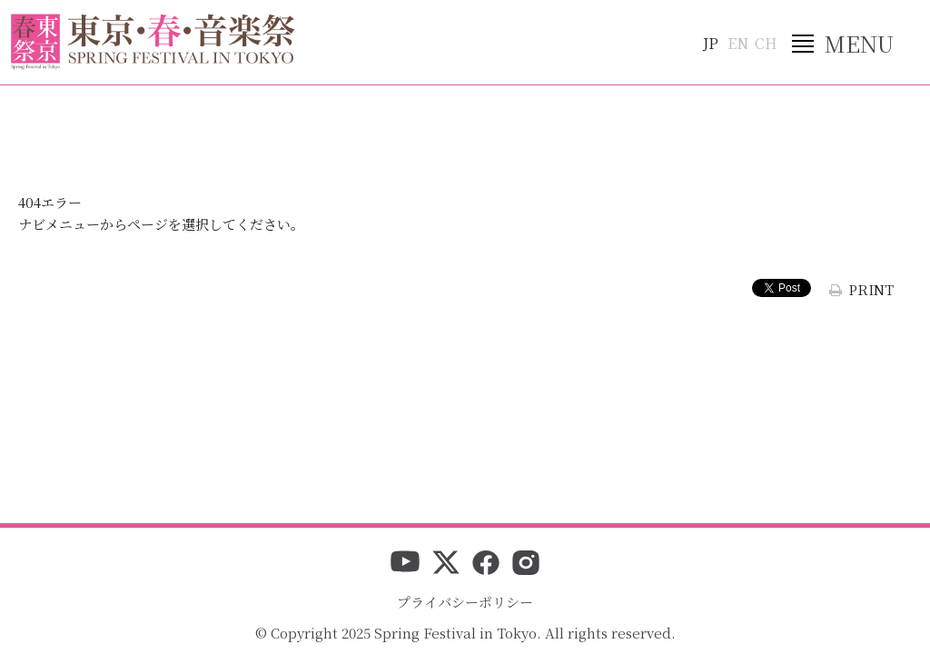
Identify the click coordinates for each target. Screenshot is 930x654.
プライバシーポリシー (465, 601)
